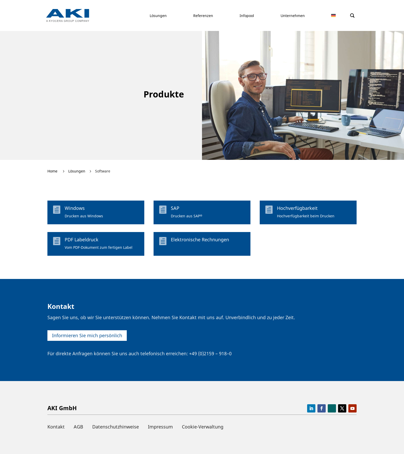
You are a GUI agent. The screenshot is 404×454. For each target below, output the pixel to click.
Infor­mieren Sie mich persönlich (87, 335)
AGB (78, 427)
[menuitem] (336, 15)
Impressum (160, 427)
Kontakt (56, 427)
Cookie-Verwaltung (202, 427)
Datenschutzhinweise (115, 427)
